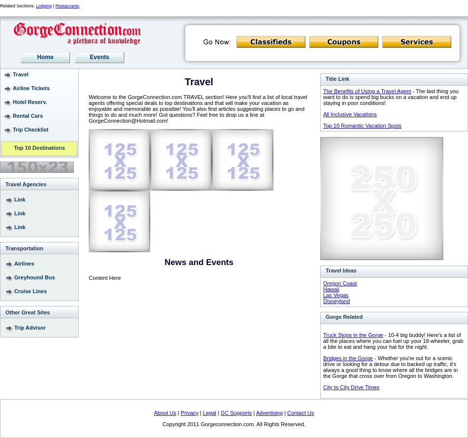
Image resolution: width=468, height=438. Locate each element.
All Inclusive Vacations (350, 114)
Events (99, 57)
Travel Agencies (25, 184)
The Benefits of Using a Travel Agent (367, 91)
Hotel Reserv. (30, 102)
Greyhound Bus (34, 277)
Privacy (190, 413)
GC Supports (236, 413)
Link (20, 199)
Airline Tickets (31, 88)
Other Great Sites (27, 312)
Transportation (24, 248)
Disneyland (336, 301)
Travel (21, 74)
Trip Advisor (30, 328)
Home (45, 57)
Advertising (269, 413)
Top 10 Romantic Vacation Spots (362, 126)
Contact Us (300, 413)
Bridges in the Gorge (348, 358)
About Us (165, 413)
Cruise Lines (30, 291)
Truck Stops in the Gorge (353, 335)
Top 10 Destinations (39, 148)
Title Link (337, 79)
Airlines (24, 264)
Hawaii (331, 289)
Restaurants (67, 5)
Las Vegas (335, 295)
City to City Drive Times (351, 387)
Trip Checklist (30, 130)
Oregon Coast (340, 283)
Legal (209, 413)
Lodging (44, 5)
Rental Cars (28, 116)
